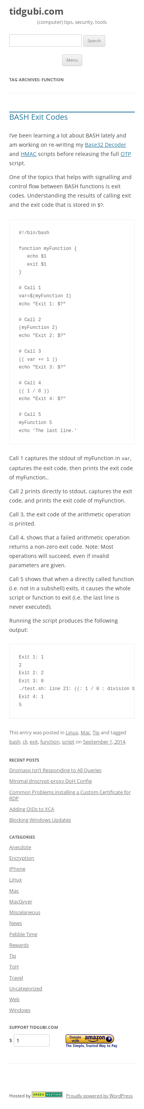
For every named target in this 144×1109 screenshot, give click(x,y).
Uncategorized (25, 987)
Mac (85, 731)
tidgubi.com (36, 11)
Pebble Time (23, 933)
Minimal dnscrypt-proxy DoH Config (50, 780)
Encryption (21, 857)
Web (14, 998)
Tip (96, 731)
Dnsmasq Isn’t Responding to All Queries (55, 769)
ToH (14, 965)
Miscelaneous (24, 911)
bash (14, 740)
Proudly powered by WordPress (99, 1095)
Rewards (19, 944)
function (50, 740)
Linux (72, 731)
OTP (126, 153)
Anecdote (20, 846)
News (15, 922)
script (68, 740)
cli (25, 740)
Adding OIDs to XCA (31, 808)
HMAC (28, 153)
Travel (16, 976)
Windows (19, 1009)
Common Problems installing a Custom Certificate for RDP (70, 794)
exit (34, 740)
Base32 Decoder (105, 144)
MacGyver (20, 900)
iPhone (17, 867)
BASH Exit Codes (38, 117)
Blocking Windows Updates (40, 819)
